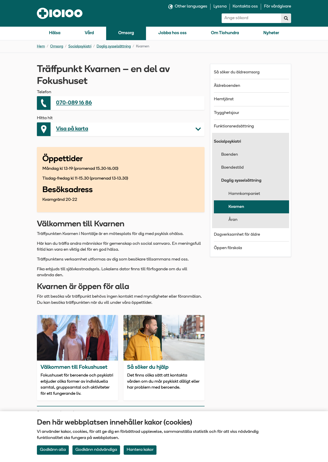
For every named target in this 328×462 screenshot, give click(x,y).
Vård (89, 33)
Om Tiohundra (225, 33)
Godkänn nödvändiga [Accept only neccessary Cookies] (96, 450)
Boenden (229, 154)
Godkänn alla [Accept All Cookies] (53, 450)
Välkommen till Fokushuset (74, 367)
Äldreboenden (227, 86)
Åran (232, 220)
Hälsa (54, 33)
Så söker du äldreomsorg (237, 72)
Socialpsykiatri (79, 46)
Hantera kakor (140, 450)
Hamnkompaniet (244, 194)
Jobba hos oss (172, 33)
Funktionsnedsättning (234, 126)
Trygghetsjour (226, 113)
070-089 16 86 (74, 103)
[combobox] (251, 18)
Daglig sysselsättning (114, 46)
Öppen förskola (228, 248)
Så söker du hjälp (148, 367)
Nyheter (271, 33)
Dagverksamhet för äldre (237, 234)
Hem (41, 46)
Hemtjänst (224, 99)
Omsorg (126, 33)
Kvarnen (236, 207)
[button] (121, 129)
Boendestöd (232, 167)
